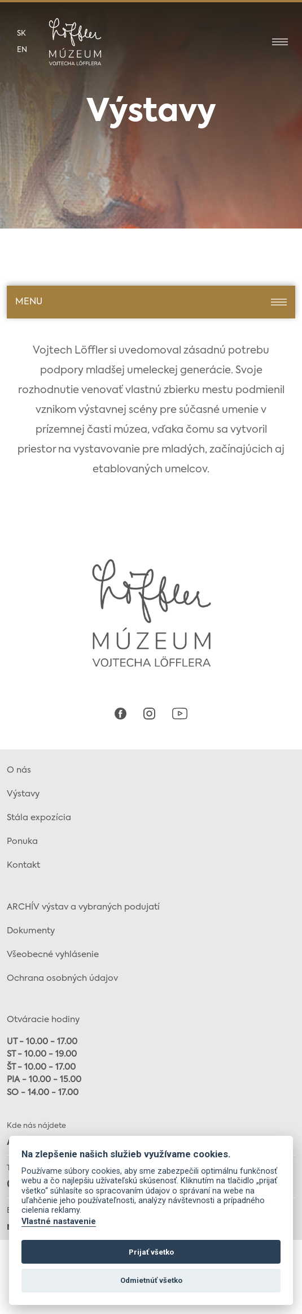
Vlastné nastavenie (58, 1221)
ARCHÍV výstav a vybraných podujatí (83, 907)
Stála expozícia (39, 817)
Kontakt (23, 865)
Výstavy (23, 794)
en (22, 50)
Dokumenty (31, 931)
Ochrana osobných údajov (62, 978)
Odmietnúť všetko (151, 1280)
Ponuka (22, 841)
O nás (19, 770)
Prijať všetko (151, 1252)
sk (21, 33)
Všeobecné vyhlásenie (53, 954)
